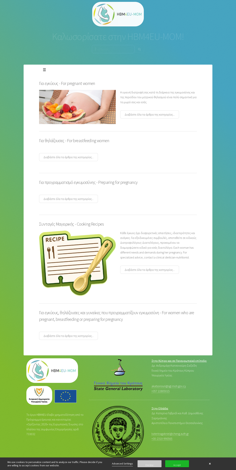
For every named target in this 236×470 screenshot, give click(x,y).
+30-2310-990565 (162, 438)
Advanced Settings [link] (122, 463)
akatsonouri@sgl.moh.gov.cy (169, 386)
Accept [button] (177, 465)
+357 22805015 (161, 391)
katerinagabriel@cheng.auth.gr (170, 433)
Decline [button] (149, 465)
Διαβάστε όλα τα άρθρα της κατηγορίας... (150, 114)
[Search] (139, 49)
